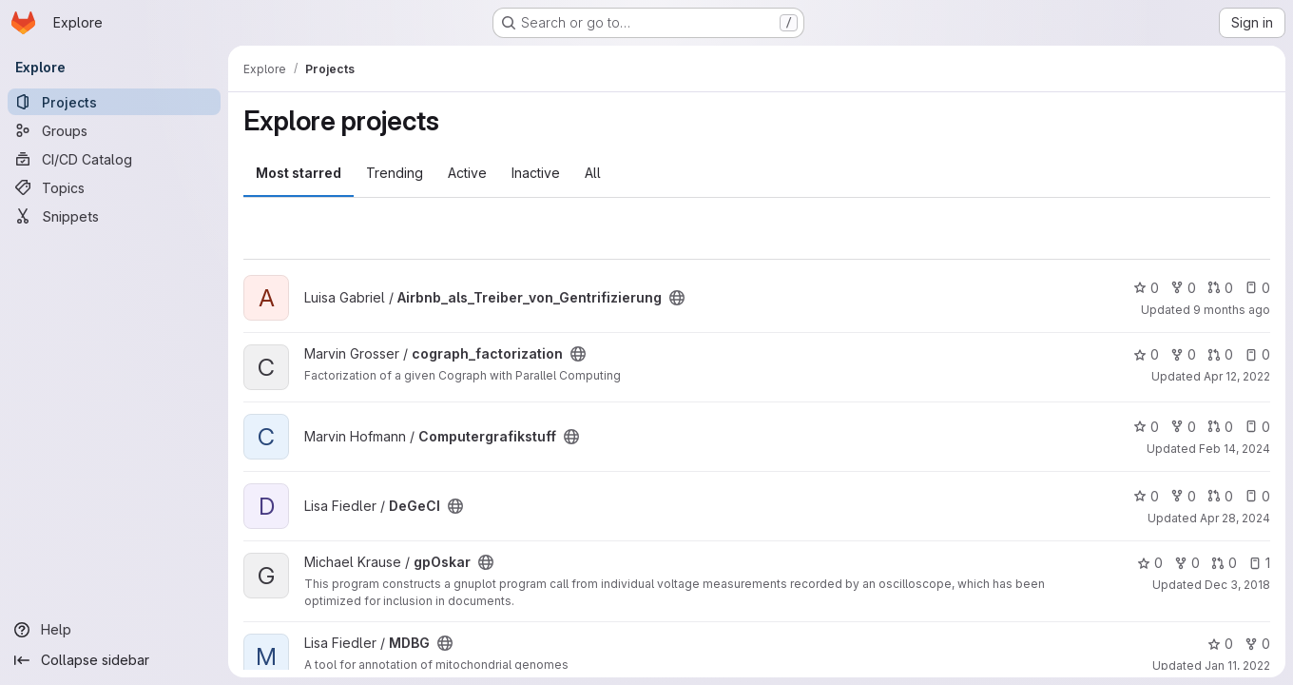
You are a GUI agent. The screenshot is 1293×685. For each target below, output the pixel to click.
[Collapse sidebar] (114, 660)
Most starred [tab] (298, 173)
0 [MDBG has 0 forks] (1257, 644)
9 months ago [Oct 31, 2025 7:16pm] (1231, 310)
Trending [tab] (394, 173)
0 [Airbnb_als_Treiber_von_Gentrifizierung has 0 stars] (1146, 288)
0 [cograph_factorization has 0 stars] (1146, 354)
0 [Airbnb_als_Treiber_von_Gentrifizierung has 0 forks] (1183, 288)
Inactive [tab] (535, 173)
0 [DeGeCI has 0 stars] (1146, 496)
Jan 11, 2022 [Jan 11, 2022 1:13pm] (1237, 665)
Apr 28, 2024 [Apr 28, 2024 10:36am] (1235, 518)
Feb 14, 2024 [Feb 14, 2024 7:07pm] (1234, 448)
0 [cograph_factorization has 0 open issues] (1257, 354)
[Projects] (114, 101)
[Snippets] (114, 216)
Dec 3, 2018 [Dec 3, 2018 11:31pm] (1237, 584)
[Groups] (114, 130)
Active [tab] (467, 173)
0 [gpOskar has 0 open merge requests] (1224, 563)
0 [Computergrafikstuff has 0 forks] (1183, 427)
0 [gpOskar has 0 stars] (1150, 563)
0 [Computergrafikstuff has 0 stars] (1146, 427)
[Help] (114, 629)
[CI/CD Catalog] (114, 159)
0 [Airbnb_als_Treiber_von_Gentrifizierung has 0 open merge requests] (1220, 288)
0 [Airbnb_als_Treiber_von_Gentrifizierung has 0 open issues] (1257, 288)
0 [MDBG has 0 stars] (1220, 644)
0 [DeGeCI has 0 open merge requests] (1220, 496)
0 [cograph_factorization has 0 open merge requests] (1220, 354)
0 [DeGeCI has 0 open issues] (1257, 496)
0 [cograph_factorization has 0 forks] (1183, 354)
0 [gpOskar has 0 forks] (1187, 563)
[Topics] (114, 187)
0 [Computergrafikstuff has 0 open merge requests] (1220, 427)
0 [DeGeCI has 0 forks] (1183, 496)
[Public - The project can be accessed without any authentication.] (677, 297)
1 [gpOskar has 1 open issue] (1259, 563)
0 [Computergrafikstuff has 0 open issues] (1257, 427)
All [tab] (593, 173)
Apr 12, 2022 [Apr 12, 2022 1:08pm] (1237, 376)
